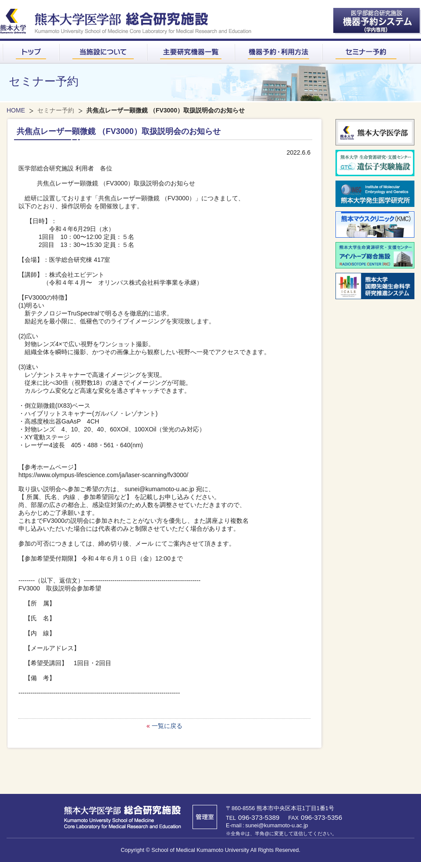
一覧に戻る (167, 725)
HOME (16, 110)
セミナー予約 (55, 110)
